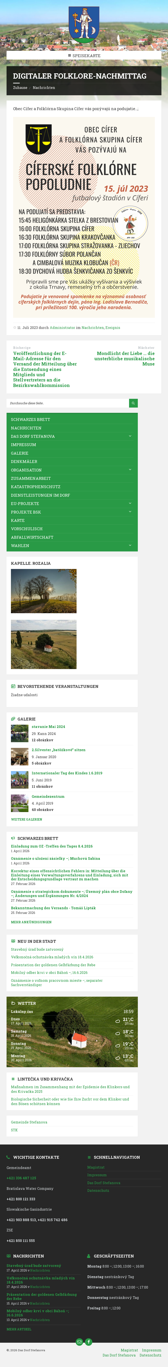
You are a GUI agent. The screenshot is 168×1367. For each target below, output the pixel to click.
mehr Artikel (19, 1329)
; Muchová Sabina (55, 858)
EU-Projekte (25, 503)
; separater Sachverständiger (57, 982)
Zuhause (20, 87)
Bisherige (22, 348)
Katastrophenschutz (35, 486)
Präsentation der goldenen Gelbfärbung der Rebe (53, 965)
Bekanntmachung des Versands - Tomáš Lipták (53, 908)
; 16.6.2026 (49, 972)
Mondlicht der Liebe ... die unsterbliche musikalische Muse (124, 358)
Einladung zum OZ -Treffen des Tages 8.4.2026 (52, 846)
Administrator (62, 327)
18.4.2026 (52, 957)
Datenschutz (98, 1190)
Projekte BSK (26, 512)
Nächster (146, 348)
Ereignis (112, 327)
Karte (18, 520)
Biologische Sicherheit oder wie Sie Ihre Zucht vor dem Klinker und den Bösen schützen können (70, 1101)
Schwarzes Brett (30, 419)
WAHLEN (20, 545)
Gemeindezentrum (48, 796)
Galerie (19, 453)
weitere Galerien (26, 819)
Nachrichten (44, 87)
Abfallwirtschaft (32, 537)
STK (14, 1130)
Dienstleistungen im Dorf (40, 495)
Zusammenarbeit (31, 478)
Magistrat (96, 1167)
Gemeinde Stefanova (29, 1122)
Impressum (23, 444)
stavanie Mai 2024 (48, 726)
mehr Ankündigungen (31, 922)
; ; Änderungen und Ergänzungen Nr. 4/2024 (72, 893)
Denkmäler (24, 461)
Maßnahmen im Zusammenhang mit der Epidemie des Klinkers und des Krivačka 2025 (70, 1088)
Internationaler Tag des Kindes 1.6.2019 (67, 773)
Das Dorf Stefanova (33, 436)
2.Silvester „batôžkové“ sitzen (59, 749)
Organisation (26, 470)
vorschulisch (27, 528)
